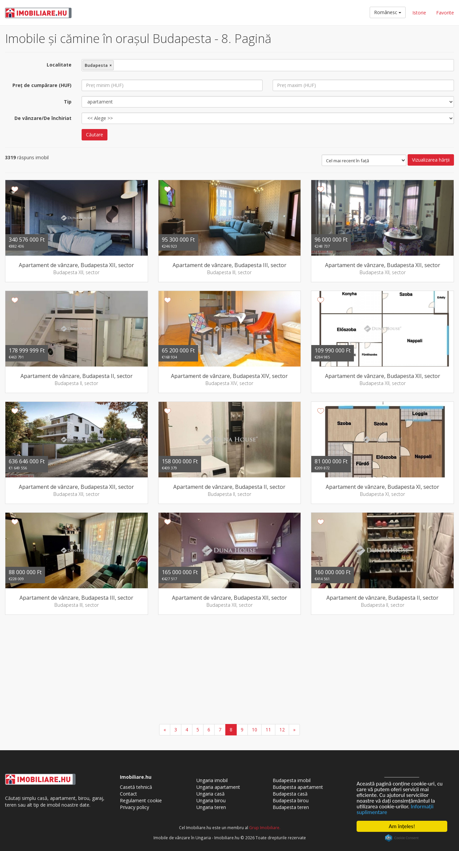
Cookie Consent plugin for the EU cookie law (402, 838)
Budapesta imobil (292, 780)
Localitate (59, 64)
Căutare (94, 134)
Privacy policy (134, 807)
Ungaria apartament (218, 787)
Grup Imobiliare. (264, 827)
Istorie (419, 12)
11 (268, 729)
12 (282, 729)
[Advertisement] (229, 670)
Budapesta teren (291, 807)
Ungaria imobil (212, 780)
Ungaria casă (210, 794)
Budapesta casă (290, 794)
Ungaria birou (211, 800)
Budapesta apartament (298, 787)
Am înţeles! (402, 826)
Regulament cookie (141, 800)
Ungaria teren (211, 807)
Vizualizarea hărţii (431, 160)
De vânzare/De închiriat (43, 118)
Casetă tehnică (136, 787)
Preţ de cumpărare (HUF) (42, 85)
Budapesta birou (291, 800)
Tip (68, 101)
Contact (128, 794)
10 (254, 729)
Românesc (387, 12)
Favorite (445, 12)
